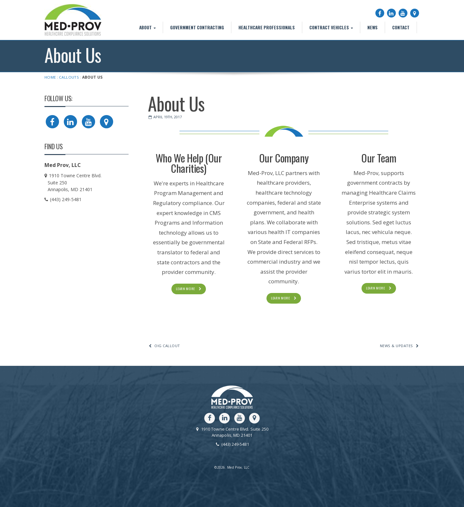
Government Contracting (197, 27)
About (145, 27)
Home (50, 77)
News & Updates (400, 346)
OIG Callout (164, 346)
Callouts (69, 77)
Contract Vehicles (329, 27)
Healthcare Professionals (266, 27)
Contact (401, 27)
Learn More (185, 288)
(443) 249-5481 (232, 444)
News (372, 27)
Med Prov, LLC (73, 20)
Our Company (284, 157)
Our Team (378, 157)
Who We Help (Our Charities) (189, 163)
